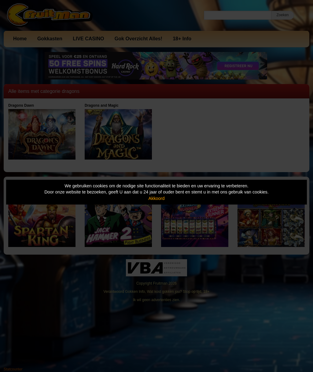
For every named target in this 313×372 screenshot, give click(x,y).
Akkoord (157, 198)
